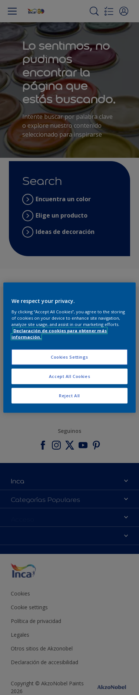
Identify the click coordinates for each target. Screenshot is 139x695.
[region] (69, 348)
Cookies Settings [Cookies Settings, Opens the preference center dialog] (69, 357)
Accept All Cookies (69, 376)
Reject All (69, 395)
